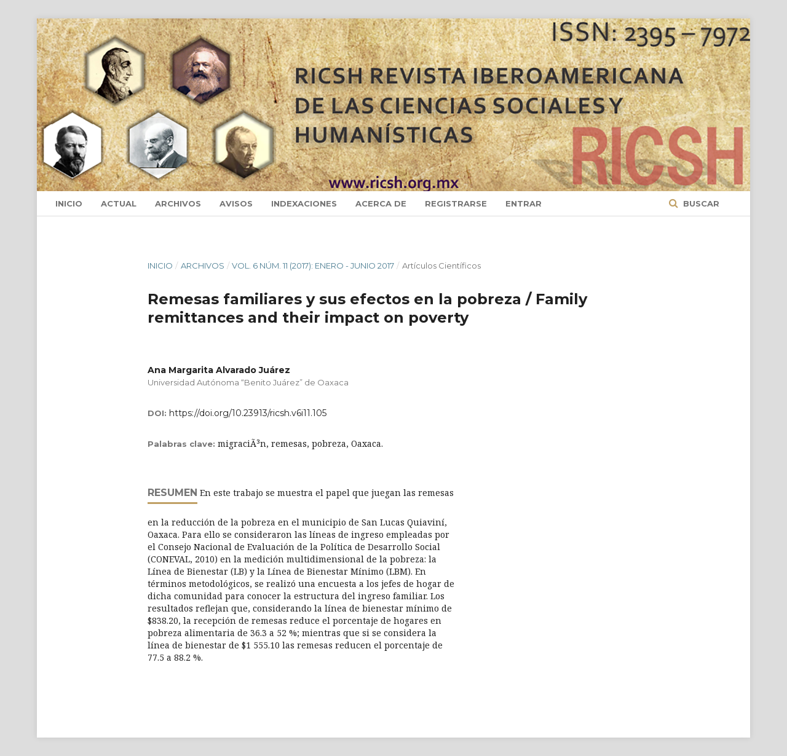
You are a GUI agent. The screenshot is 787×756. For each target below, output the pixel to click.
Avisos (236, 203)
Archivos (178, 203)
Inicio (68, 203)
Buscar (700, 203)
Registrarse (456, 203)
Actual (118, 203)
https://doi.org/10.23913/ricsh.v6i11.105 (247, 413)
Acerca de (380, 203)
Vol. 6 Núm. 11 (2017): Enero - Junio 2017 (313, 265)
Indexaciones (304, 203)
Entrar (523, 203)
